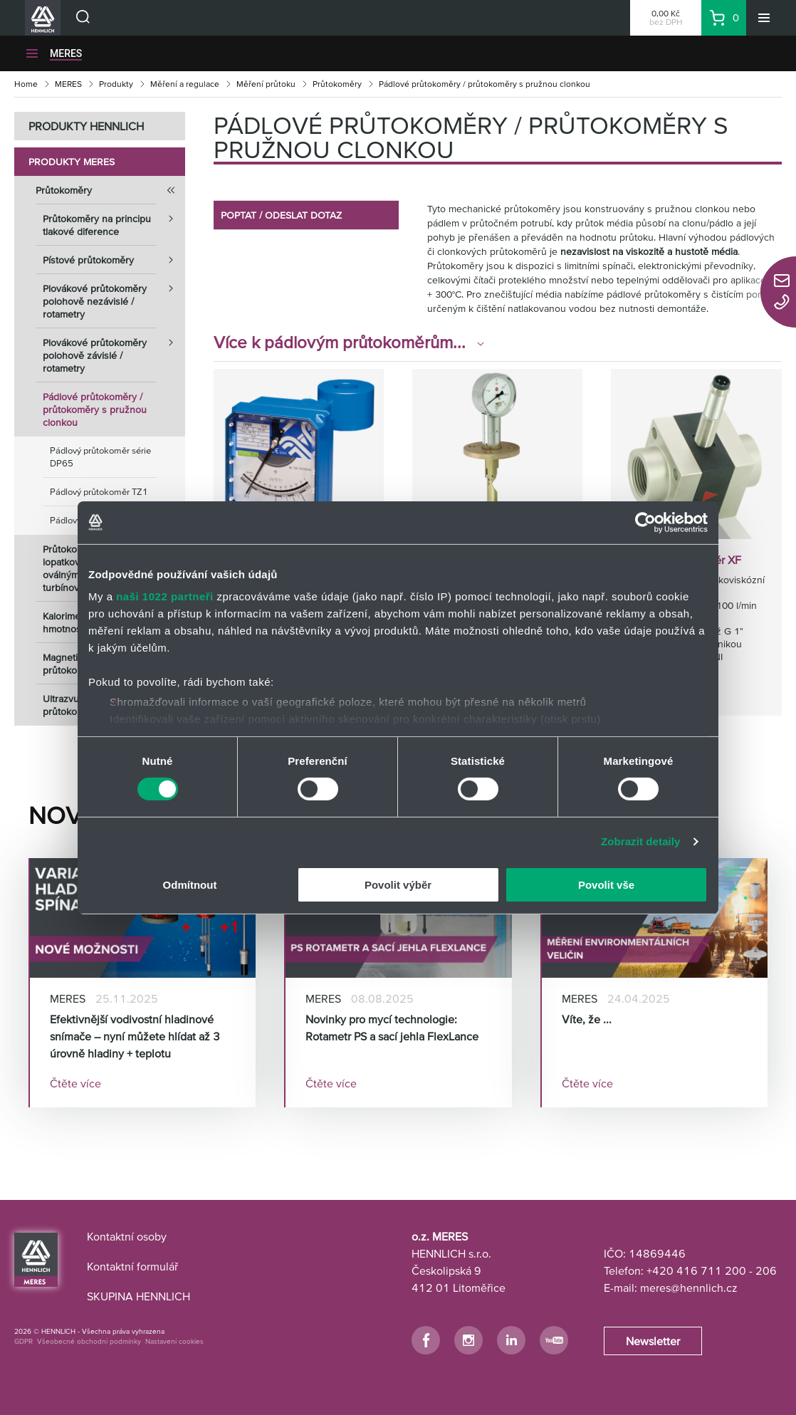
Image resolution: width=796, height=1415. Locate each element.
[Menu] (764, 18)
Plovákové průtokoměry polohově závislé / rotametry (114, 351)
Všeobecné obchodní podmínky (89, 1341)
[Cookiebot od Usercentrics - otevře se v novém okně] (645, 522)
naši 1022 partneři (165, 596)
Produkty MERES (71, 161)
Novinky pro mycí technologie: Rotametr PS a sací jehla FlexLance (391, 1028)
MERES (68, 83)
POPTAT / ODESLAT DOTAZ (281, 215)
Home (26, 83)
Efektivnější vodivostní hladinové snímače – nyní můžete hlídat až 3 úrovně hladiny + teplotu (135, 1036)
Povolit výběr (398, 885)
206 (766, 1270)
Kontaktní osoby (127, 1236)
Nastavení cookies (174, 1341)
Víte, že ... (587, 1019)
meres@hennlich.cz (689, 1287)
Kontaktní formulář (132, 1266)
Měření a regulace (184, 83)
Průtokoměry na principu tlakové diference (114, 220)
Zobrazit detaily (641, 841)
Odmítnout (190, 885)
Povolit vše (606, 885)
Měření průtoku (265, 83)
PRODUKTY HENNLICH (86, 126)
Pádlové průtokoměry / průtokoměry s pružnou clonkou (95, 409)
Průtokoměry (337, 83)
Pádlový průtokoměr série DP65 (100, 457)
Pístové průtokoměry (114, 260)
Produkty (116, 83)
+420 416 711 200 (696, 1270)
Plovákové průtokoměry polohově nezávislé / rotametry (114, 297)
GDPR (23, 1341)
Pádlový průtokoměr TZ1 (99, 491)
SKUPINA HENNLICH (138, 1296)
